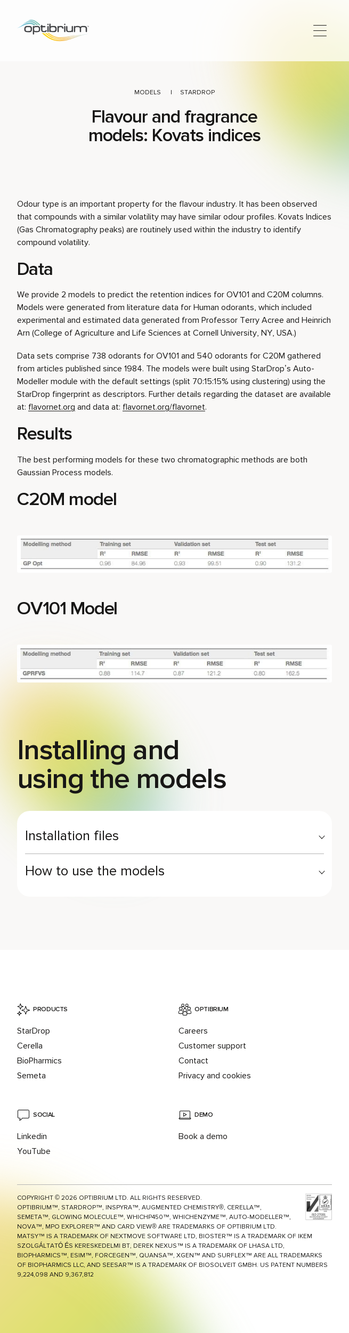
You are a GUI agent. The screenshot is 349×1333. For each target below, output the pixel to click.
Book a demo (203, 1136)
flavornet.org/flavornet (164, 407)
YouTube (34, 1151)
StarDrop (197, 92)
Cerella (30, 1046)
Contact (193, 1060)
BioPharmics (39, 1060)
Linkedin (32, 1136)
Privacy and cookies (214, 1075)
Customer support (212, 1046)
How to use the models (95, 871)
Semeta (31, 1075)
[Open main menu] (320, 31)
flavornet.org (51, 407)
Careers (193, 1031)
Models (147, 92)
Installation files (72, 835)
